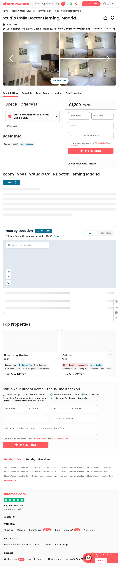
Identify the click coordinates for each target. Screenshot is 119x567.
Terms (42, 558)
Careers (21, 469)
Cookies (57, 558)
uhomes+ (72, 469)
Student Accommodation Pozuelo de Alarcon (45, 407)
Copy (56, 236)
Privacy (50, 558)
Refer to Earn (40, 469)
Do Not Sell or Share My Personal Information (67, 561)
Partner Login (61, 484)
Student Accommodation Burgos (45, 416)
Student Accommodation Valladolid (100, 411)
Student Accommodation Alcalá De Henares (72, 411)
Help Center (38, 499)
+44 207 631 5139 (77, 499)
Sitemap (75, 558)
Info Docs (67, 558)
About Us (8, 469)
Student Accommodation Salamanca (17, 416)
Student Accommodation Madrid (17, 407)
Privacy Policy (100, 143)
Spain (13, 11)
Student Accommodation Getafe (72, 407)
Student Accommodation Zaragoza (72, 416)
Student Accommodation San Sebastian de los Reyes (45, 411)
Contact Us (98, 499)
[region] (59, 264)
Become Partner (43, 484)
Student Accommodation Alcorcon (100, 407)
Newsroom (89, 469)
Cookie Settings (40, 561)
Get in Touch (91, 3)
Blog (57, 469)
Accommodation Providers (17, 484)
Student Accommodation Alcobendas (17, 411)
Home (5, 11)
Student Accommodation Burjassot (100, 416)
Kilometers (106, 233)
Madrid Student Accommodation (35, 11)
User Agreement (77, 145)
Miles (91, 233)
